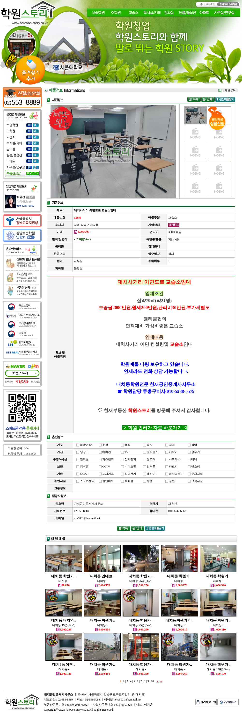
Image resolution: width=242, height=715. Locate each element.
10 (152, 681)
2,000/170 (102, 585)
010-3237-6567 (25, 205)
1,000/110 (179, 629)
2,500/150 (102, 673)
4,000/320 (218, 585)
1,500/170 (218, 673)
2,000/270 (179, 585)
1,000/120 (63, 673)
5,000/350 (140, 673)
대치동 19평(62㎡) (63, 625)
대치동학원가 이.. (179, 620)
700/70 (64, 585)
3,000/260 (179, 673)
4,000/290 (140, 629)
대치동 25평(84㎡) (140, 625)
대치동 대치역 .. (63, 620)
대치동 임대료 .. (102, 576)
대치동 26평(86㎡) (140, 581)
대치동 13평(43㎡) (218, 669)
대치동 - (64, 581)
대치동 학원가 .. (63, 576)
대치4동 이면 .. (63, 664)
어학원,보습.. (24, 201)
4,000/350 (102, 629)
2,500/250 (140, 585)
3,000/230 (63, 629)
